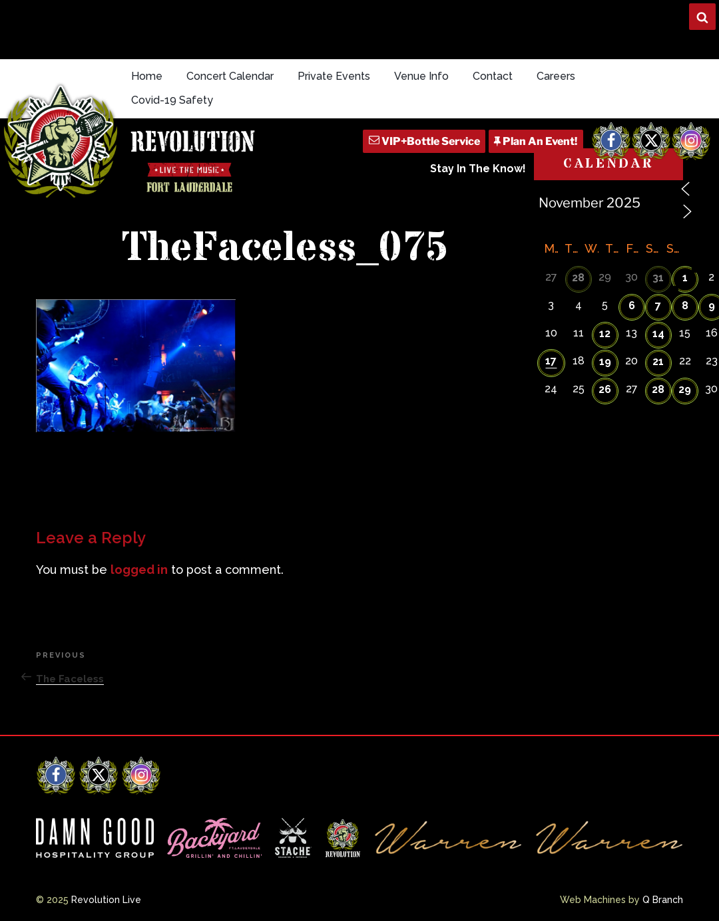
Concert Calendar (230, 76)
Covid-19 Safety (172, 100)
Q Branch (662, 899)
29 (684, 389)
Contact (493, 76)
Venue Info (421, 76)
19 (605, 361)
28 (578, 277)
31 (658, 277)
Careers (556, 76)
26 (605, 389)
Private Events (334, 76)
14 (658, 333)
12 (604, 333)
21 (658, 361)
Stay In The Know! (478, 168)
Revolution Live (106, 899)
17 (551, 360)
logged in (139, 570)
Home (146, 76)
